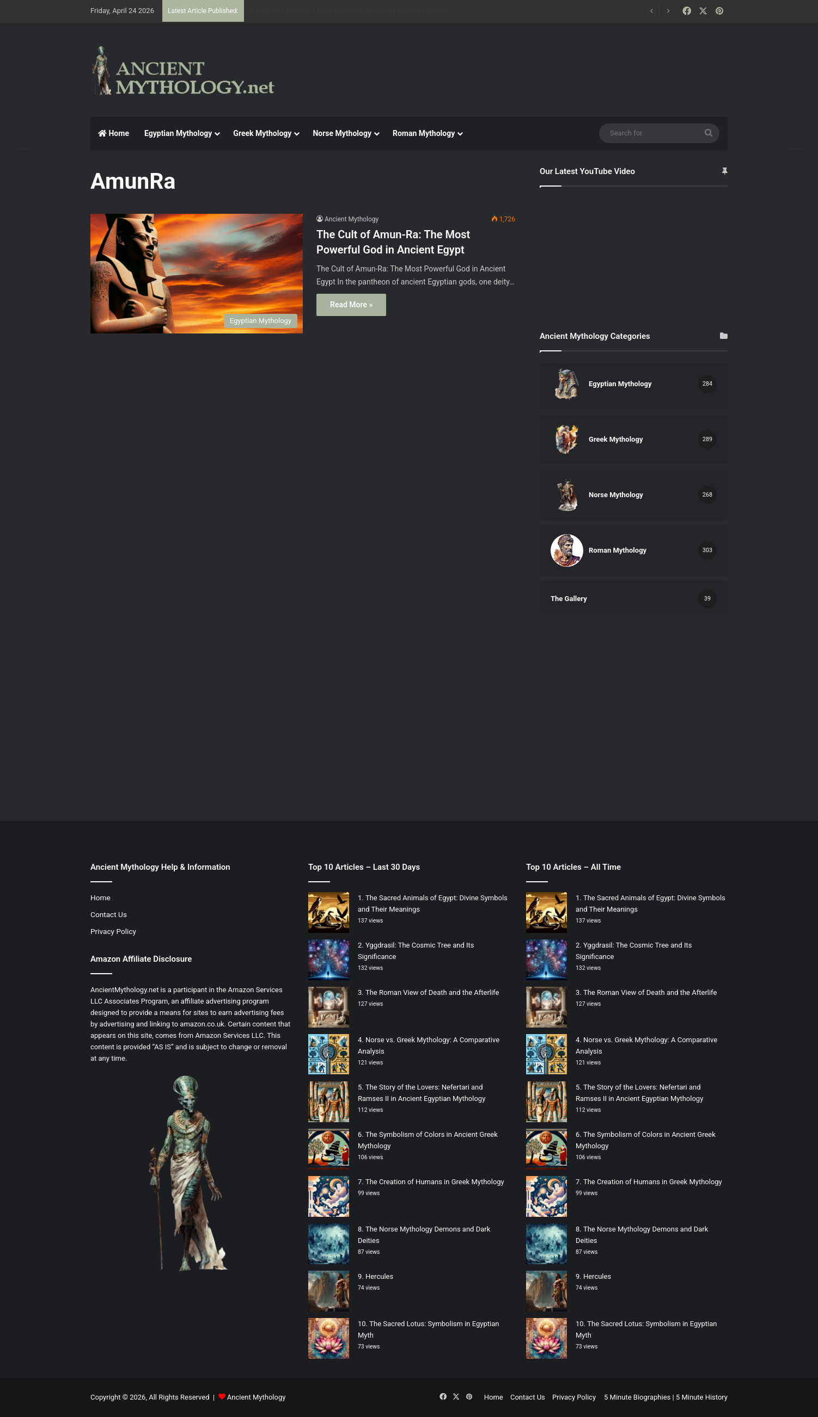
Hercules (379, 1276)
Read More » (351, 304)
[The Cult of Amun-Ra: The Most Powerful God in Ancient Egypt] (196, 273)
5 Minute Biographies (637, 1397)
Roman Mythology (424, 133)
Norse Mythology (342, 133)
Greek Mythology (262, 133)
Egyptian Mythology (178, 133)
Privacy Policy (113, 931)
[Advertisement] (518, 58)
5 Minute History (702, 1397)
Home (113, 133)
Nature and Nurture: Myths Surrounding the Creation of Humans (349, 11)
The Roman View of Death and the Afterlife (432, 992)
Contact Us (108, 914)
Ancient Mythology (352, 219)
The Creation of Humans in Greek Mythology (434, 1182)
